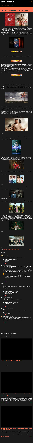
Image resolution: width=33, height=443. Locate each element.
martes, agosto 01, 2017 (16, 273)
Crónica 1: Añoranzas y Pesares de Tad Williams (11, 360)
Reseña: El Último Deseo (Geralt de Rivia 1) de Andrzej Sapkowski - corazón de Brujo (15, 394)
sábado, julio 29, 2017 (8, 255)
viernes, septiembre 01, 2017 (9, 308)
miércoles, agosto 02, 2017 (9, 297)
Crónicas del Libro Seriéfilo (8, 1)
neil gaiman (15, 249)
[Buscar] (29, 1)
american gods (5, 249)
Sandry (4, 255)
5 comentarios (7, 436)
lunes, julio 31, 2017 (8, 265)
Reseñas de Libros (6, 5)
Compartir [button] (29, 249)
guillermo (4, 316)
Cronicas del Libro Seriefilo (8, 259)
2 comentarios (7, 402)
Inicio (1, 5)
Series (11, 5)
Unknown (4, 297)
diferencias (9, 249)
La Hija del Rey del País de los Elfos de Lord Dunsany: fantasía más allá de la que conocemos (16, 429)
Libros (12, 249)
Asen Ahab (4, 265)
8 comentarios (7, 367)
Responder (5, 263)
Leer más (31, 367)
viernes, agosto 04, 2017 (16, 291)
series (18, 249)
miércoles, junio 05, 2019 (9, 316)
